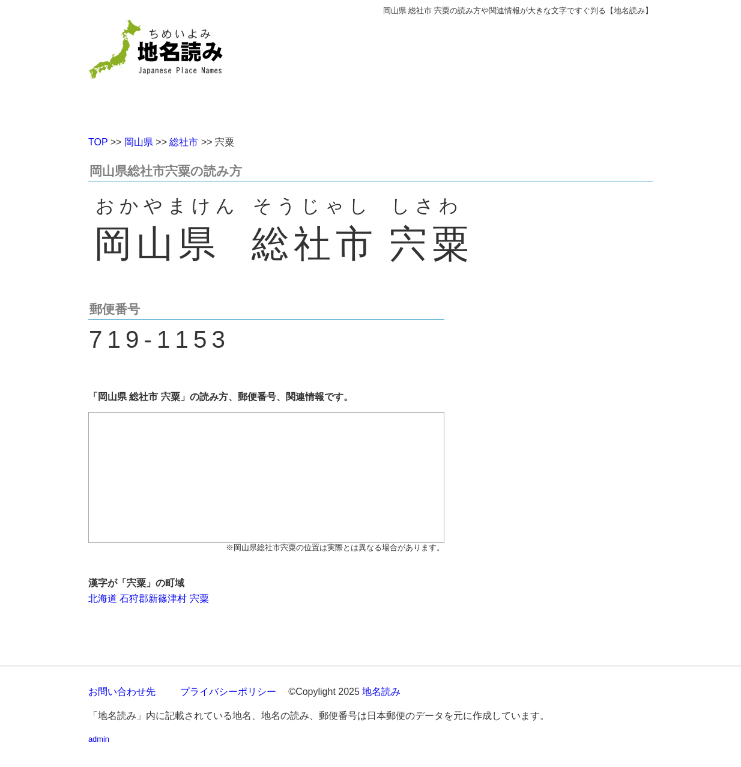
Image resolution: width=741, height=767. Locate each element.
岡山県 (138, 142)
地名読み (381, 692)
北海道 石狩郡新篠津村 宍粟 (148, 598)
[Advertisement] (457, 71)
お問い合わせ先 (122, 692)
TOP (97, 142)
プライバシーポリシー (228, 692)
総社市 (183, 142)
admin (98, 739)
